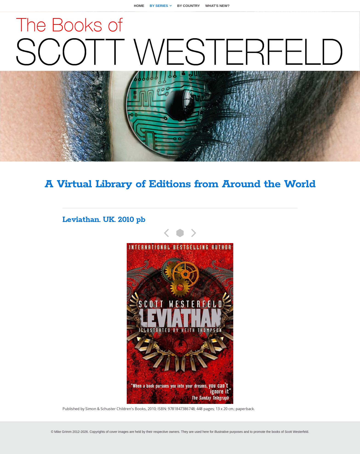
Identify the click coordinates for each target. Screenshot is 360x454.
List (180, 233)
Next (192, 233)
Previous (168, 233)
